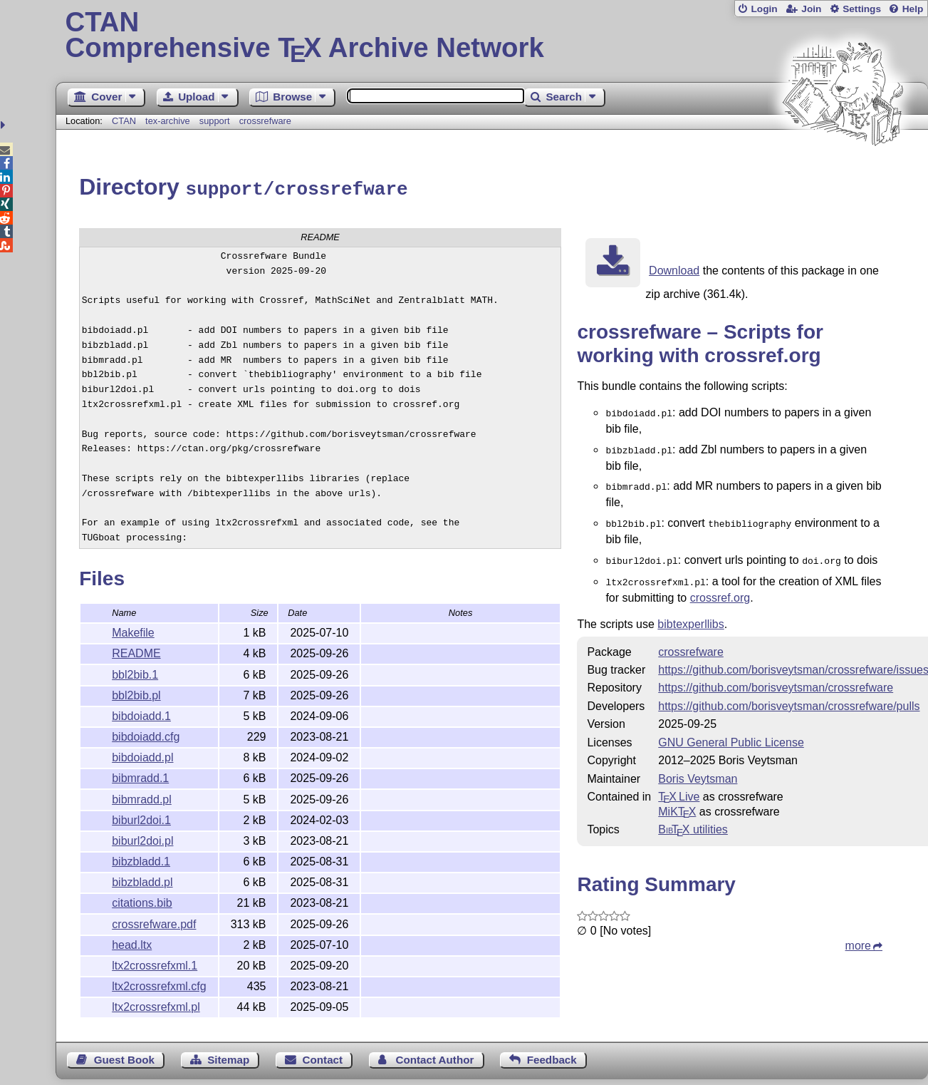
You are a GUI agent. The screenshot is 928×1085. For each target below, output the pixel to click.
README (136, 651)
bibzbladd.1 (141, 859)
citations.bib (142, 901)
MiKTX (677, 801)
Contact (323, 1057)
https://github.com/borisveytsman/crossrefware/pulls (788, 695)
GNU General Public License (731, 732)
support (214, 120)
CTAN (124, 120)
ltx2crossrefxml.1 (154, 963)
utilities (693, 819)
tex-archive (167, 120)
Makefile (133, 630)
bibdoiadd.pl (142, 755)
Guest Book (124, 1057)
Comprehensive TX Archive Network (492, 35)
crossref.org (720, 587)
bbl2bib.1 (135, 673)
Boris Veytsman (697, 768)
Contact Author (434, 1057)
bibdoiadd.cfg (145, 735)
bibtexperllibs (690, 613)
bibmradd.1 (140, 776)
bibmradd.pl (142, 797)
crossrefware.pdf (154, 922)
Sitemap (228, 1057)
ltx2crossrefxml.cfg (159, 984)
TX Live (678, 786)
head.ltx (132, 943)
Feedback (552, 1057)
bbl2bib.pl (136, 693)
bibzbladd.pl (142, 880)
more (858, 935)
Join (811, 9)
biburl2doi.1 (141, 818)
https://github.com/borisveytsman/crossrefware (775, 677)
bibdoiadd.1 (141, 714)
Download (674, 268)
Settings (862, 9)
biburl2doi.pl (142, 839)
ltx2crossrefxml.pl (156, 1005)
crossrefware (265, 120)
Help (913, 9)
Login (764, 9)
